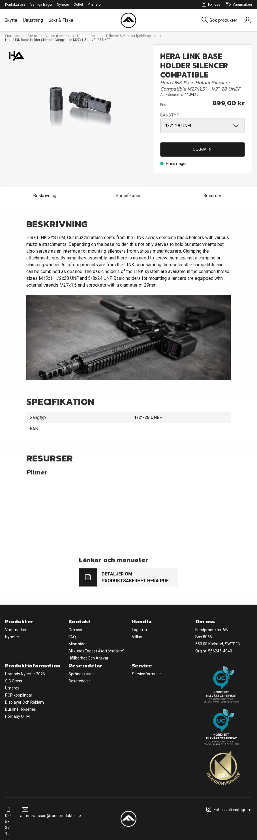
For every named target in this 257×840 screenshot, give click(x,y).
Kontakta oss (15, 5)
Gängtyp (169, 115)
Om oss (75, 630)
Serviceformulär (146, 674)
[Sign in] (247, 20)
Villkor (137, 637)
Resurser (212, 195)
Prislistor (95, 5)
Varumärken (238, 4)
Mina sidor (77, 644)
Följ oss (210, 4)
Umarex (12, 688)
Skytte (11, 20)
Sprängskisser (81, 674)
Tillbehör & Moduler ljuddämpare (131, 36)
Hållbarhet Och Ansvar (88, 658)
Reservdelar (79, 681)
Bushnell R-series (20, 709)
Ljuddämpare (87, 36)
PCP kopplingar (18, 695)
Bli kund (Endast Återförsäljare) (96, 651)
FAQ (72, 637)
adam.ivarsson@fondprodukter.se (50, 812)
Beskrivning (44, 195)
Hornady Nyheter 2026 (25, 674)
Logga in (202, 149)
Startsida (12, 36)
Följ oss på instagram (228, 809)
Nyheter (63, 5)
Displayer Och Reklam (24, 702)
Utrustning (33, 20)
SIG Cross (13, 681)
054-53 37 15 (9, 821)
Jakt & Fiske (61, 20)
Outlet (78, 5)
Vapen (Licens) (57, 36)
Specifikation (129, 195)
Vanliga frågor (41, 5)
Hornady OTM (17, 716)
